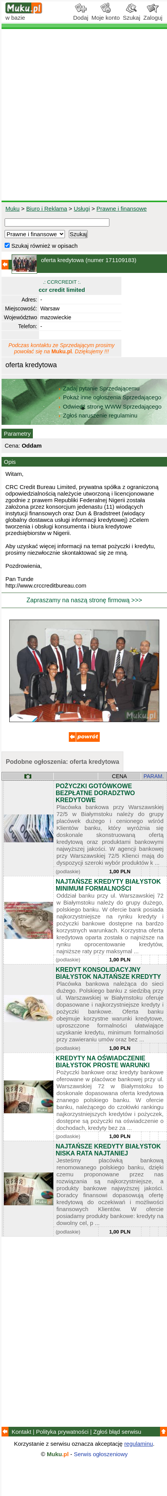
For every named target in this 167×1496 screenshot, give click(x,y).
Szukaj (131, 15)
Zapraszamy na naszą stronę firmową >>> (84, 600)
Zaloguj (152, 15)
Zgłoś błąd (117, 1431)
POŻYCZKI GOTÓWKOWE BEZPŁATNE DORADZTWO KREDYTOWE (95, 793)
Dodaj (80, 15)
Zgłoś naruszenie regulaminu (98, 415)
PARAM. (153, 776)
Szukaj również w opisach (41, 245)
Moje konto (105, 15)
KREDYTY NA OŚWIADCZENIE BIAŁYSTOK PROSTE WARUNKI (103, 1061)
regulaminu (138, 1443)
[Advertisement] (83, 114)
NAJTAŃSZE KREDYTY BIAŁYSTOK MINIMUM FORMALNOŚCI (108, 885)
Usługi (82, 208)
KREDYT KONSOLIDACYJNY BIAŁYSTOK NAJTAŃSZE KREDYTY (108, 973)
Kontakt (21, 1431)
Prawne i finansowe (122, 208)
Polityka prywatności (62, 1431)
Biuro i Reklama (46, 208)
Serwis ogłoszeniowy (101, 1454)
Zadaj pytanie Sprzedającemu (99, 388)
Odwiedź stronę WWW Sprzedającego (110, 406)
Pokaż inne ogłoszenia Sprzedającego (110, 397)
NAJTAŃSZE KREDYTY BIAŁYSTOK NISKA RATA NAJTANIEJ (108, 1150)
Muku (12, 208)
